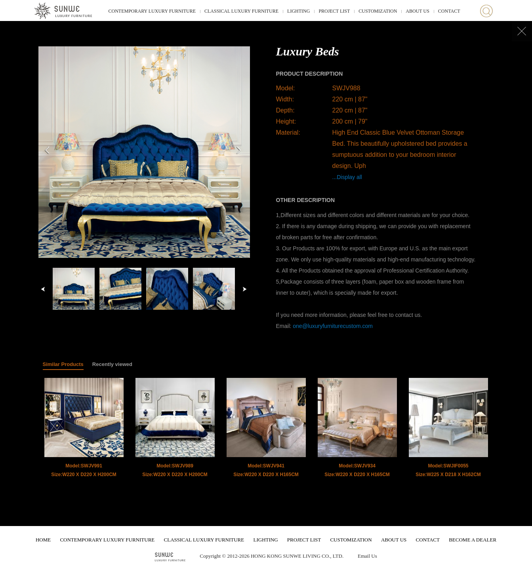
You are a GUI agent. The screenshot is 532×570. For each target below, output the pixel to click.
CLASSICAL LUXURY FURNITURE (241, 11)
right (244, 289)
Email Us (367, 556)
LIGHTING (298, 11)
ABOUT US (417, 11)
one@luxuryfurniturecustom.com (333, 326)
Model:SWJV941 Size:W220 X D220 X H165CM (266, 470)
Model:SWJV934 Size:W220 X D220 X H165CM (357, 470)
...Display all (347, 177)
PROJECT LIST (334, 11)
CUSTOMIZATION (377, 11)
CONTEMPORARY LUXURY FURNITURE (152, 11)
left (43, 289)
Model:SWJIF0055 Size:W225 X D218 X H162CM (448, 470)
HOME (43, 540)
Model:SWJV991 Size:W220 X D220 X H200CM (83, 470)
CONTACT (449, 11)
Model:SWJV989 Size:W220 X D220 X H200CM (175, 470)
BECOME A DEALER (472, 540)
